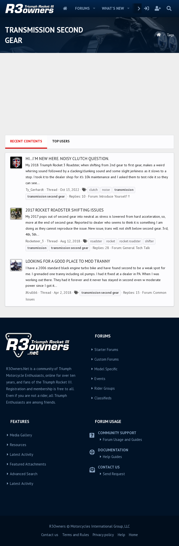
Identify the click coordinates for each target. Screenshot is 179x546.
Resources (18, 444)
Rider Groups (104, 388)
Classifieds (103, 398)
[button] (94, 8)
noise (106, 190)
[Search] (169, 8)
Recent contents (26, 141)
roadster (96, 241)
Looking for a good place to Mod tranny (68, 261)
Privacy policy (103, 534)
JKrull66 (31, 292)
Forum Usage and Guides (122, 439)
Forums (82, 8)
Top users (61, 141)
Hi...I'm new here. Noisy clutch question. (67, 158)
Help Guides (112, 456)
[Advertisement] (89, 97)
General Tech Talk (136, 248)
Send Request (114, 473)
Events (99, 378)
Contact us (49, 534)
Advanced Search (23, 473)
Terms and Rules (75, 534)
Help (121, 534)
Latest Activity (21, 454)
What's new (113, 8)
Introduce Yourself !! (114, 196)
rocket (110, 241)
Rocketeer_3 (35, 241)
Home (65, 8)
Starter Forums (106, 349)
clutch (93, 190)
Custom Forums (106, 359)
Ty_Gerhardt (35, 189)
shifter (149, 241)
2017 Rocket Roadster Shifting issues (65, 210)
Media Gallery (21, 435)
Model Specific (106, 369)
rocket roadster (130, 241)
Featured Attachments (28, 464)
